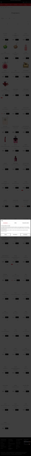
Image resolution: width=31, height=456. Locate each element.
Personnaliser (15, 234)
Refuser (6, 234)
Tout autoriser (25, 234)
